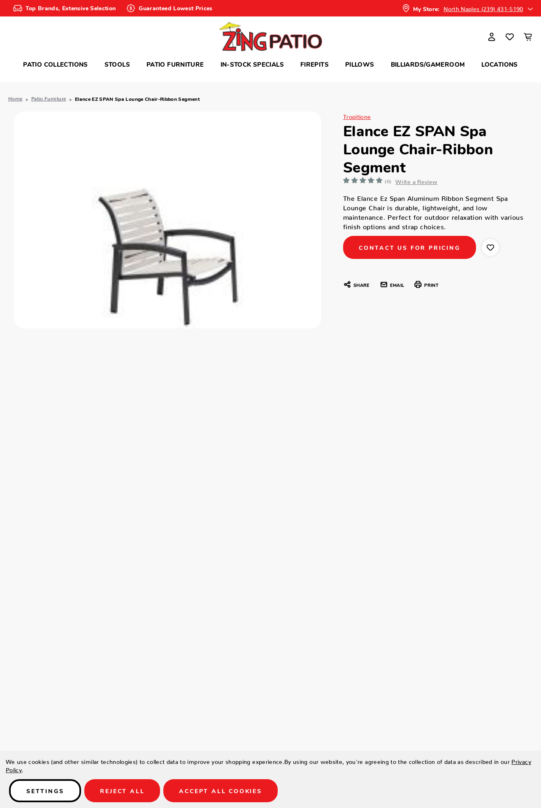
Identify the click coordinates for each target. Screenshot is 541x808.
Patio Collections (55, 64)
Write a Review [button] (417, 180)
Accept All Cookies (220, 791)
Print (426, 284)
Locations (499, 64)
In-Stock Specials (252, 64)
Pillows (359, 64)
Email (392, 284)
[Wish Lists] (509, 36)
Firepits (314, 64)
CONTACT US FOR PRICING (409, 247)
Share (356, 284)
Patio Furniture (175, 64)
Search (92, 34)
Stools (117, 64)
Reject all (122, 791)
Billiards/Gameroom (428, 64)
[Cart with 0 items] (527, 36)
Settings (45, 791)
